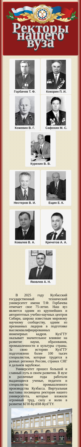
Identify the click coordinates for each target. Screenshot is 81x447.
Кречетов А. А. (56, 227)
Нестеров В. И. (25, 187)
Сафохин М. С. (56, 113)
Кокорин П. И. (56, 76)
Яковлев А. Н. (40, 267)
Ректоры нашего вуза (42, 30)
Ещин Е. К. (56, 187)
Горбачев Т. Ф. (24, 76)
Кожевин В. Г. (25, 113)
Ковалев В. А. (24, 227)
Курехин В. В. (40, 148)
